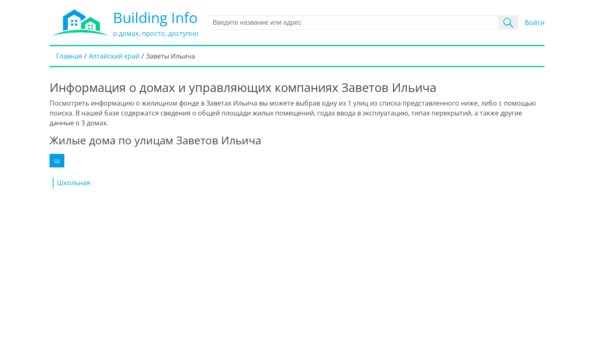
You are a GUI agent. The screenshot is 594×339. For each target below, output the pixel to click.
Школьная (73, 182)
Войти (534, 22)
